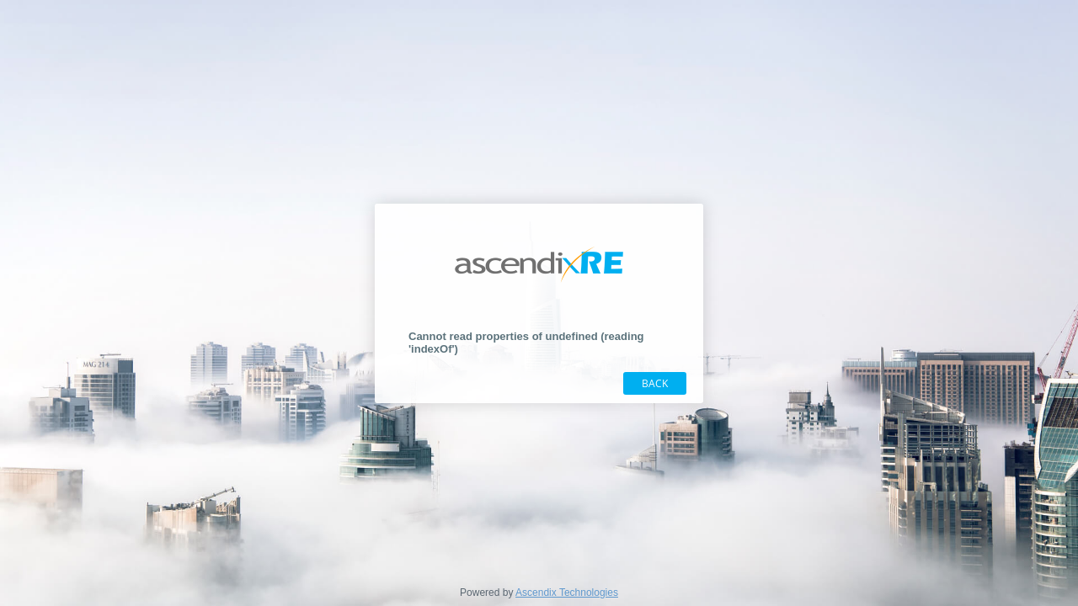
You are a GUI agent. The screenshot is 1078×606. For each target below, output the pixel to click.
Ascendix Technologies (566, 592)
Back (655, 383)
